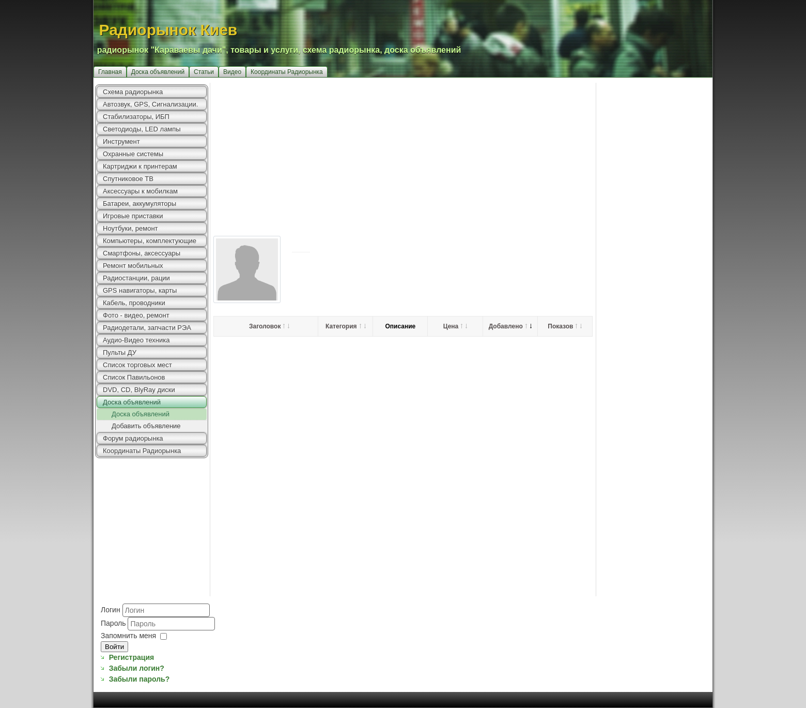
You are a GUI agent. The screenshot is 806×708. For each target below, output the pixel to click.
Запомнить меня (128, 635)
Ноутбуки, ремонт (130, 228)
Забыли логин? (136, 668)
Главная (110, 72)
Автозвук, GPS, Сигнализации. (150, 104)
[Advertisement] (461, 155)
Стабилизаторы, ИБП (136, 116)
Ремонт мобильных (133, 265)
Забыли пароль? (139, 679)
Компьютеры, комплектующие (149, 241)
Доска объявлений (157, 72)
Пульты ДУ (119, 352)
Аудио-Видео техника (136, 340)
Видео (232, 72)
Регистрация (131, 657)
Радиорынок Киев (168, 29)
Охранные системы (133, 154)
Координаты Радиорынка (287, 72)
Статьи (204, 72)
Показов (565, 326)
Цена (455, 326)
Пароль (114, 623)
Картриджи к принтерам (140, 166)
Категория (346, 326)
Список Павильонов (134, 377)
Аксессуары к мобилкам (140, 191)
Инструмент (121, 141)
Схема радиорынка (133, 92)
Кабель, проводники (134, 303)
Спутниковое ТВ (128, 179)
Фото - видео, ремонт (136, 315)
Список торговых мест (137, 365)
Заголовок (269, 326)
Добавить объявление (146, 426)
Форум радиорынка (133, 438)
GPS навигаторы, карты (140, 290)
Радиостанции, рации (136, 278)
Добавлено (510, 326)
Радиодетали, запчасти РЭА (147, 328)
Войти (114, 647)
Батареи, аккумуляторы (139, 203)
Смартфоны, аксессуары (141, 253)
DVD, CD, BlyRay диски (139, 390)
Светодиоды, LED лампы (142, 129)
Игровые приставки (133, 216)
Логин (110, 610)
